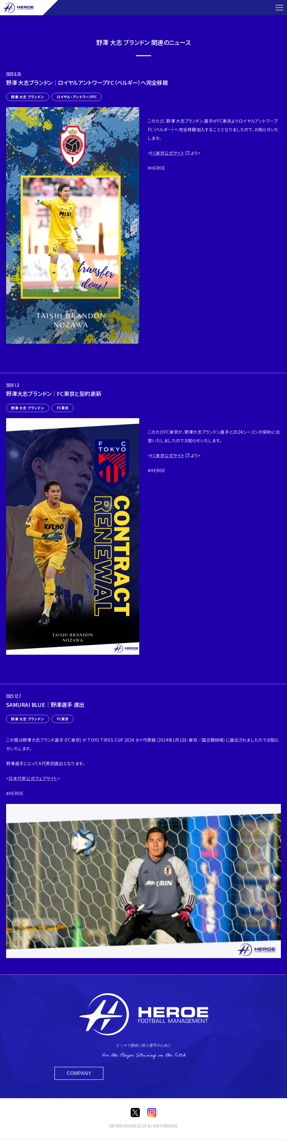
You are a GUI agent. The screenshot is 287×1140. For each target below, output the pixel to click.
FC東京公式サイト (167, 153)
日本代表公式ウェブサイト (33, 779)
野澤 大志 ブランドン (28, 97)
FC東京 (63, 408)
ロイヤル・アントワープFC (77, 97)
